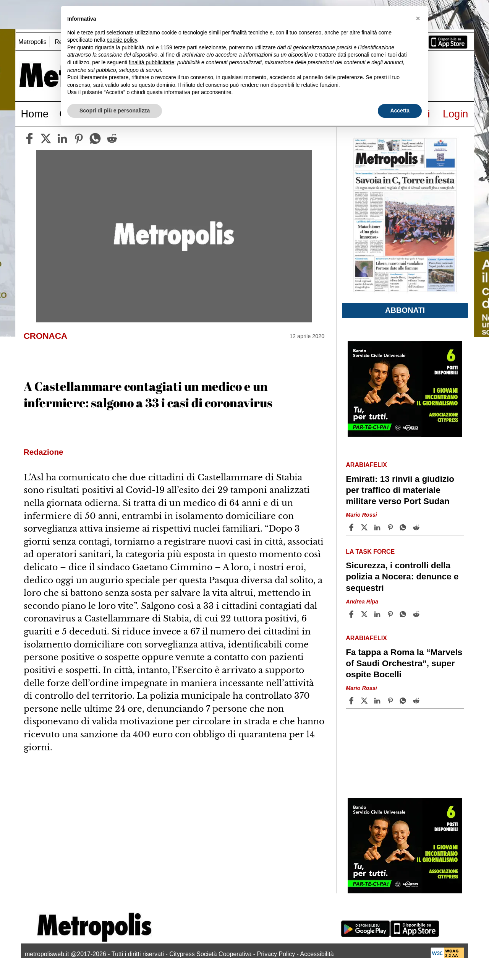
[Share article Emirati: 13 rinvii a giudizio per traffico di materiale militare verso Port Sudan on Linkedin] (378, 527)
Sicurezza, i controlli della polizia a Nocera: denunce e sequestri (402, 576)
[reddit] (112, 138)
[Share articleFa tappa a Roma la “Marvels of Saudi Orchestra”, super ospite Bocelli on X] (365, 700)
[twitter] (45, 138)
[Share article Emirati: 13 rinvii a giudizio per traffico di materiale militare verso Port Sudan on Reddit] (417, 527)
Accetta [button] (400, 110)
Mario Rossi (361, 515)
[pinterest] (78, 138)
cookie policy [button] (122, 40)
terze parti (186, 47)
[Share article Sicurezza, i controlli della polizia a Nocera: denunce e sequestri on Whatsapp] (404, 614)
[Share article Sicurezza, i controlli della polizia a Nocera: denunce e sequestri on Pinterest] (391, 614)
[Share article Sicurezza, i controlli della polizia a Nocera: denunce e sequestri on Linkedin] (378, 614)
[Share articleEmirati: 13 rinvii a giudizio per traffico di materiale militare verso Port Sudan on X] (365, 527)
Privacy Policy (276, 954)
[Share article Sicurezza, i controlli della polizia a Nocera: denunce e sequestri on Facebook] (352, 614)
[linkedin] (62, 138)
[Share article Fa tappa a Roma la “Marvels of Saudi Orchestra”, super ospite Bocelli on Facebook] (352, 700)
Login (455, 114)
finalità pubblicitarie (151, 62)
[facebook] (29, 138)
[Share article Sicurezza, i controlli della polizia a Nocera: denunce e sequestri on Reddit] (417, 614)
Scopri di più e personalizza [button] (114, 110)
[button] (418, 18)
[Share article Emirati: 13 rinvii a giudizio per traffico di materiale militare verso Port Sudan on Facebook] (352, 527)
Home (35, 114)
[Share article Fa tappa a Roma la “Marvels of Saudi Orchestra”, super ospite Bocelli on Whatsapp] (404, 700)
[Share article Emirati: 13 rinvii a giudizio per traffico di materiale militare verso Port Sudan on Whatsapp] (404, 527)
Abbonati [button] (405, 310)
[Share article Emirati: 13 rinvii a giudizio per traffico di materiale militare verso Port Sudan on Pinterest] (391, 527)
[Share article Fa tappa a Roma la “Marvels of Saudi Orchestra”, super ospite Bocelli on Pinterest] (391, 700)
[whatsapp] (95, 138)
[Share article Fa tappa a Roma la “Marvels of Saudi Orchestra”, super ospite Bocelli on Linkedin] (378, 700)
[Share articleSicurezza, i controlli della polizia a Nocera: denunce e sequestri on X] (365, 614)
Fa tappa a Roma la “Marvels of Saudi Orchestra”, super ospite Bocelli (404, 663)
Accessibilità (317, 954)
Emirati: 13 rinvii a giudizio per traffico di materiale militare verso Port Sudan (400, 490)
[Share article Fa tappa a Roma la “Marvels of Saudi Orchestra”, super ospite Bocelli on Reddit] (417, 700)
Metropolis (32, 42)
